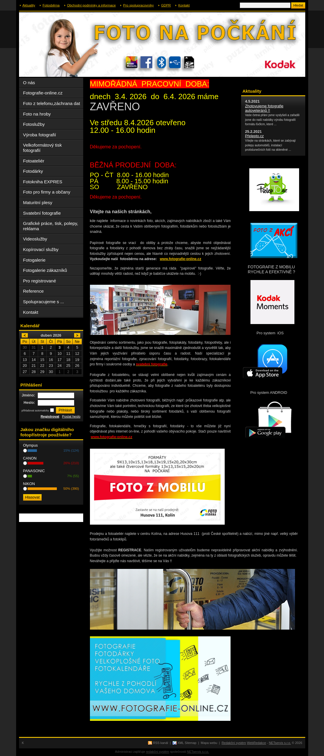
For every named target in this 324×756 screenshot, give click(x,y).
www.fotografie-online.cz (180, 259)
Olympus (30, 445)
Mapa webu (209, 743)
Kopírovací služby (41, 249)
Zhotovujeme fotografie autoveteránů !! (264, 108)
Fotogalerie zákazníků (45, 270)
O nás (29, 82)
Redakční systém (234, 743)
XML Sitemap (187, 743)
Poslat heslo (71, 416)
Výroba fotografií (39, 134)
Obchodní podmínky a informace (91, 5)
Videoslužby (35, 238)
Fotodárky (33, 171)
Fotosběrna (50, 5)
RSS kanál (160, 743)
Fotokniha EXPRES (42, 181)
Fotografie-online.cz (43, 92)
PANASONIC (34, 471)
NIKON (29, 484)
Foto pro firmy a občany (46, 191)
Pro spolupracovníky (138, 5)
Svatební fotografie (42, 213)
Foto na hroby (37, 113)
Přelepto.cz (254, 136)
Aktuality (29, 5)
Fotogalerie (34, 259)
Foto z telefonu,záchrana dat (51, 103)
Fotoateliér (34, 160)
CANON (30, 458)
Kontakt (184, 5)
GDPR (166, 5)
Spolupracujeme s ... (43, 301)
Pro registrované (39, 280)
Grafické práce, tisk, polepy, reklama (50, 226)
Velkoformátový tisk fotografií (42, 148)
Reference (33, 291)
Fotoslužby (34, 124)
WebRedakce (256, 743)
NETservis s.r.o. (280, 743)
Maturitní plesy (37, 202)
